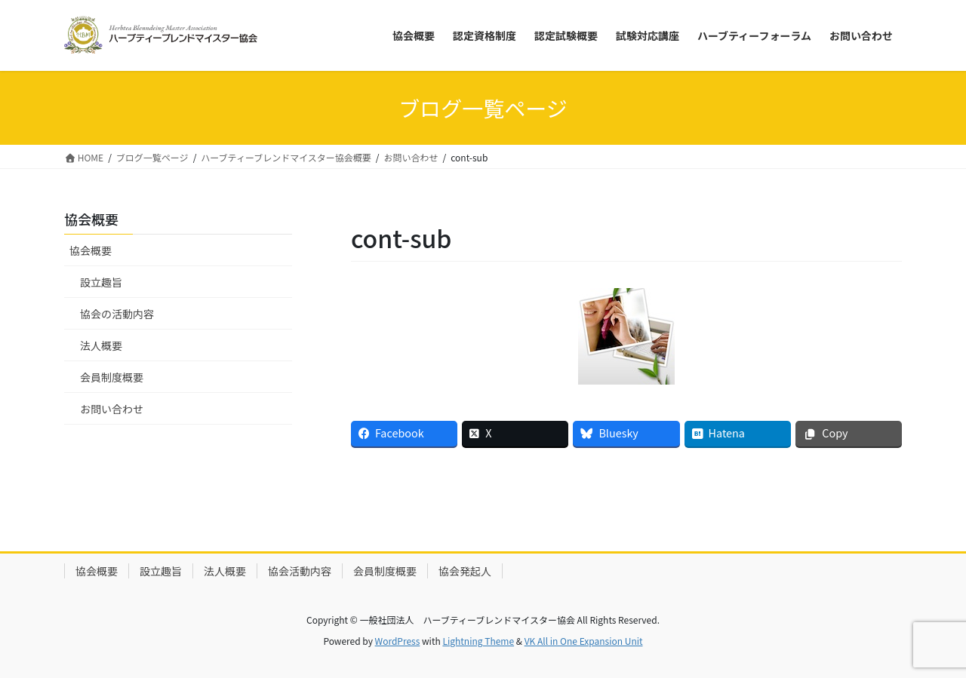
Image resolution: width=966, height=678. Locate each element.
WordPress (397, 640)
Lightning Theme (478, 640)
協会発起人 (464, 570)
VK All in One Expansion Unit (584, 640)
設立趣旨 (101, 282)
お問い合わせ (111, 408)
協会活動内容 (299, 570)
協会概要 (90, 250)
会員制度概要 (111, 377)
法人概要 (101, 345)
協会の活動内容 (117, 313)
